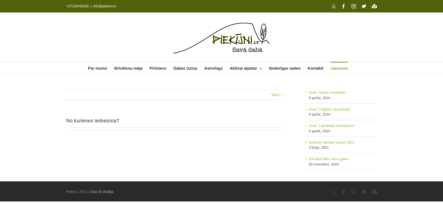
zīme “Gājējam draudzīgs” (330, 109)
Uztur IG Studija (102, 192)
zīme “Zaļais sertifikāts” (328, 92)
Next (275, 95)
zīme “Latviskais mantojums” (332, 126)
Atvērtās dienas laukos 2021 (332, 142)
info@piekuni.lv (104, 6)
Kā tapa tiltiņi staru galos (329, 159)
